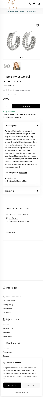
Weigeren (30, 385)
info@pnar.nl (13, 161)
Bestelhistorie (8, 271)
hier (4, 379)
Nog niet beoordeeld (23, 90)
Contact (6, 291)
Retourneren (7, 295)
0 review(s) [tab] (21, 134)
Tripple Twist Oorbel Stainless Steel (22, 11)
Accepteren (12, 385)
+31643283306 (22, 157)
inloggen (6, 267)
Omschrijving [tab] (21, 125)
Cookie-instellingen (21, 393)
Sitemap (6, 299)
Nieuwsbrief (7, 279)
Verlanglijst (7, 275)
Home (5, 11)
